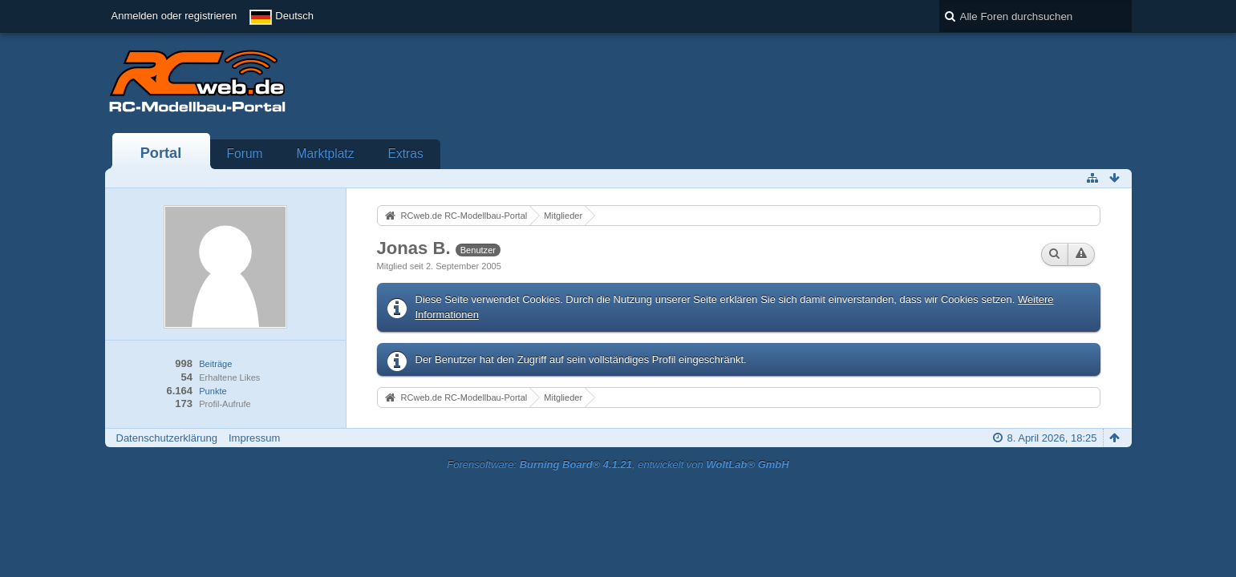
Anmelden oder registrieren (174, 16)
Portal (161, 153)
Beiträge (215, 364)
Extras (405, 153)
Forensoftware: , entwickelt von (617, 464)
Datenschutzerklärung (166, 438)
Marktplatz (326, 153)
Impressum (254, 438)
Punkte (212, 391)
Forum (245, 153)
